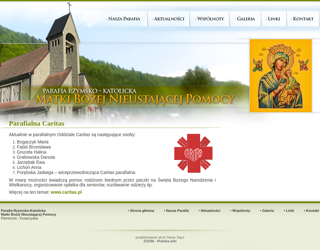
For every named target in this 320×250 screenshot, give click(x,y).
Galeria (268, 210)
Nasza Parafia (177, 210)
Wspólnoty (241, 210)
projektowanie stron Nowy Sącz (160, 239)
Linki (290, 210)
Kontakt (312, 210)
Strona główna (142, 210)
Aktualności (210, 210)
